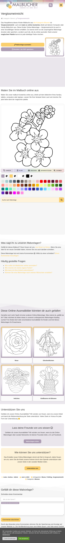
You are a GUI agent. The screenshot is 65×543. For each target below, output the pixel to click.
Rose (16, 360)
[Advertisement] (32, 72)
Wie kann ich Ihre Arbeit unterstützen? (19, 270)
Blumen (37, 479)
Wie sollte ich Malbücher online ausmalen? (21, 265)
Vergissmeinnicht (22, 18)
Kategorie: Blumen (9, 18)
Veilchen (17, 398)
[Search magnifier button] (61, 199)
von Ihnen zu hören (42, 247)
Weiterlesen (6, 534)
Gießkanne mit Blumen (48, 398)
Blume (44, 477)
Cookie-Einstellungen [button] (10, 538)
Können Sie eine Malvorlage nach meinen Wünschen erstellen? (28, 272)
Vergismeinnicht (58, 477)
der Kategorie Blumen (41, 22)
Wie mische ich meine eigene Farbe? (18, 268)
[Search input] (30, 199)
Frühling (49, 477)
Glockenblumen (48, 360)
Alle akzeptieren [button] (23, 538)
